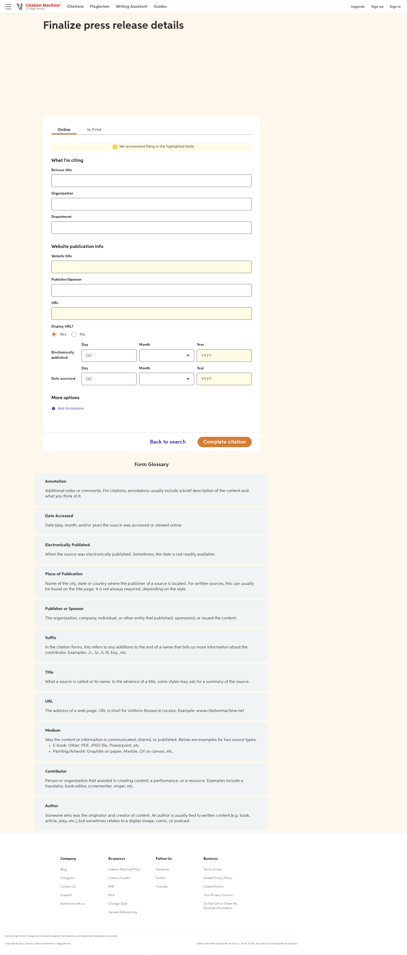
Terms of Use (212, 869)
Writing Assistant (131, 7)
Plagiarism (100, 7)
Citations (75, 7)
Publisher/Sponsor (66, 279)
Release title (61, 170)
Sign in (395, 7)
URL (54, 303)
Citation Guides (119, 878)
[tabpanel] (151, 279)
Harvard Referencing (122, 912)
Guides (160, 7)
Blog (63, 869)
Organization (62, 193)
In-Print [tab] (94, 130)
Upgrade (358, 7)
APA (111, 886)
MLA (111, 895)
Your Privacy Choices (218, 895)
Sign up (377, 7)
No (82, 335)
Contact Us (68, 886)
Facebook (162, 869)
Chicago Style (117, 903)
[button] (166, 355)
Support (66, 895)
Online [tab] (64, 130)
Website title (61, 256)
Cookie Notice (213, 886)
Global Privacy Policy (218, 878)
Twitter (161, 878)
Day (85, 345)
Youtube (162, 886)
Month (144, 345)
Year (200, 345)
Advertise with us (72, 903)
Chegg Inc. (68, 878)
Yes (63, 335)
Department (61, 217)
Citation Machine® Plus (124, 869)
